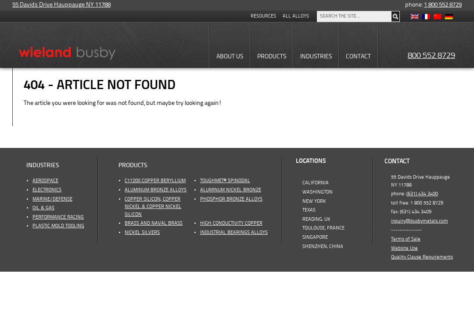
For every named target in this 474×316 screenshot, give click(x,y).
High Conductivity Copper (231, 223)
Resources (263, 16)
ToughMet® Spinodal (225, 180)
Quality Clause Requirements (422, 257)
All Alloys (296, 16)
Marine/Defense (52, 199)
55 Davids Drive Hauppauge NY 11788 (61, 5)
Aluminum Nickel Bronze (230, 190)
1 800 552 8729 (443, 5)
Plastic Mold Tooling (58, 226)
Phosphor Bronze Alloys (231, 199)
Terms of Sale (405, 239)
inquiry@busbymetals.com (419, 221)
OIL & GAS (43, 208)
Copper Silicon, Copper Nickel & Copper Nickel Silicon (153, 207)
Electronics (46, 190)
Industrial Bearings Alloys (234, 232)
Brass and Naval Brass (154, 223)
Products (132, 165)
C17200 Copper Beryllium (155, 180)
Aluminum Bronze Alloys (156, 190)
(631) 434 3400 (422, 194)
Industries (42, 165)
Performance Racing (58, 217)
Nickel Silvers (142, 232)
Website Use (404, 248)
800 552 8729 (431, 55)
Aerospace (45, 180)
